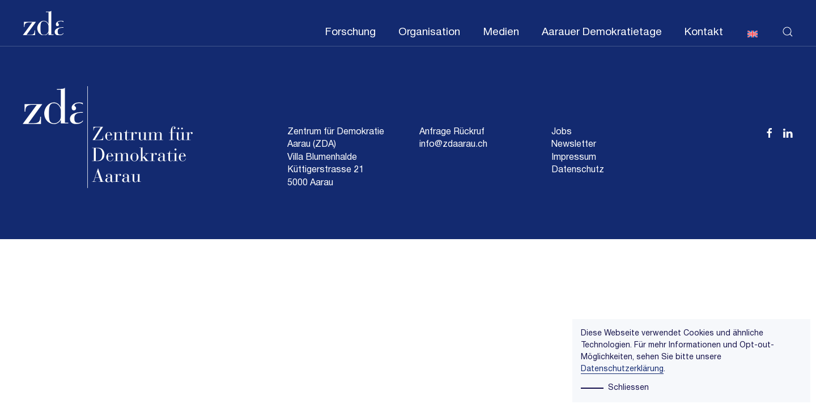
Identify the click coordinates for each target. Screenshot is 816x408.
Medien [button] (501, 32)
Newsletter (573, 144)
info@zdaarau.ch (453, 144)
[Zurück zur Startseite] (43, 23)
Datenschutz (577, 170)
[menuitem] (752, 32)
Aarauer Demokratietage (602, 32)
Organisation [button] (429, 32)
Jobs (561, 132)
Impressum (573, 158)
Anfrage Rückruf (451, 132)
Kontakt (704, 32)
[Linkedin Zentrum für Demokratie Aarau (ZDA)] (787, 132)
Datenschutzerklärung (622, 369)
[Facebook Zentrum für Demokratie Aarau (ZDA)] (769, 132)
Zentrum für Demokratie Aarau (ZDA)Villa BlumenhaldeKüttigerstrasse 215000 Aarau (335, 157)
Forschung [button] (350, 32)
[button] (787, 23)
